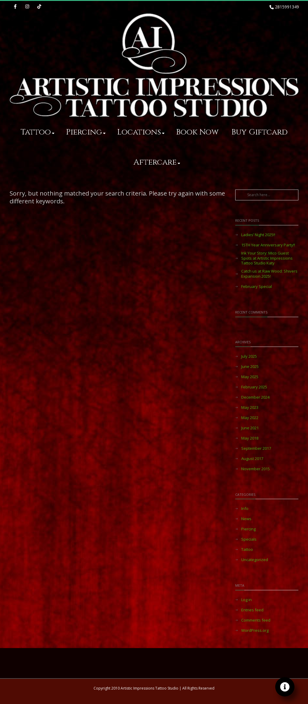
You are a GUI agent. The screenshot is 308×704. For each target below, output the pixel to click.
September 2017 (256, 448)
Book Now (197, 132)
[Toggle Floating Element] (284, 686)
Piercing (86, 132)
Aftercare (157, 162)
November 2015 (255, 468)
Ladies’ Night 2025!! (258, 234)
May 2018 (249, 438)
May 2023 (249, 407)
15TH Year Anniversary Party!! (268, 245)
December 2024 (255, 397)
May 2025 (249, 376)
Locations (141, 132)
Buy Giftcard (259, 132)
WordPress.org (255, 630)
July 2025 (249, 356)
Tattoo (37, 132)
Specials (249, 539)
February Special (256, 286)
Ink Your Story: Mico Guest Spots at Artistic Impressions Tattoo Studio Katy (267, 258)
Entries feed (252, 610)
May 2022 (249, 417)
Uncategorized (254, 559)
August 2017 (252, 458)
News (246, 518)
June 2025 (250, 366)
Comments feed (255, 620)
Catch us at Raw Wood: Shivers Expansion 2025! (269, 274)
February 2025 (254, 387)
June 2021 (250, 428)
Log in (246, 599)
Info (244, 508)
